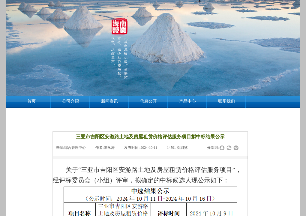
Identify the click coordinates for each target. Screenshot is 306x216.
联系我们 (226, 101)
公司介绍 (70, 101)
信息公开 (148, 101)
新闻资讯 (109, 101)
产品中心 (187, 101)
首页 (31, 101)
